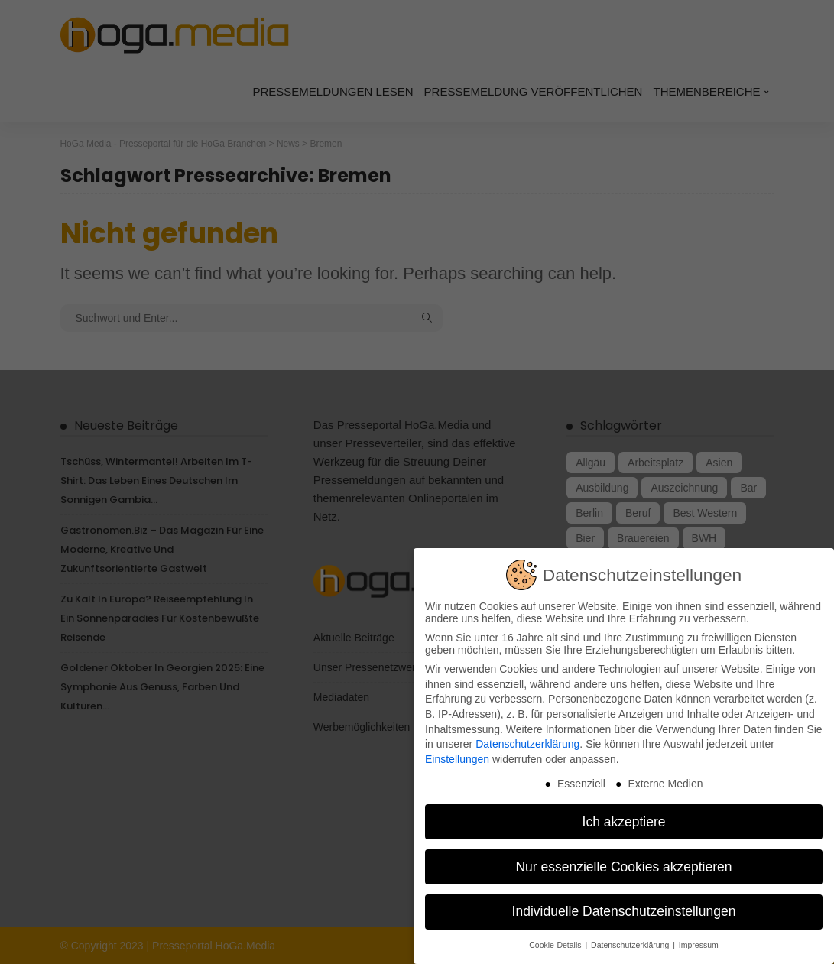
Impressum (699, 935)
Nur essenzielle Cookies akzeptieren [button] (623, 856)
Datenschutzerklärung (527, 734)
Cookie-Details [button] (556, 935)
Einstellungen (457, 749)
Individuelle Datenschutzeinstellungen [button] (624, 901)
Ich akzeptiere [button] (624, 811)
